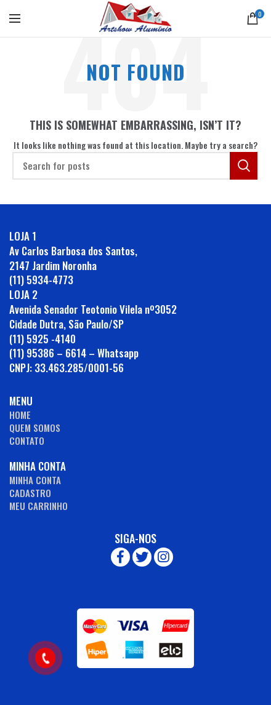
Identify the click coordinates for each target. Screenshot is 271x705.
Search (243, 166)
